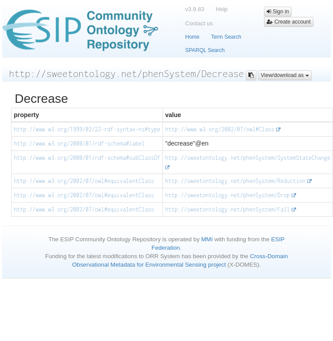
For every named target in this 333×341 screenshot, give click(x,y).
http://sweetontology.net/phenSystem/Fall (227, 209)
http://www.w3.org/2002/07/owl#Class (219, 129)
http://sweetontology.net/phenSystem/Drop (227, 195)
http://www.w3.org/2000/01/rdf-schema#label (79, 143)
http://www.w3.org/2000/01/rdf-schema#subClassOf (87, 157)
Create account (289, 22)
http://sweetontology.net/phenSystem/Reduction (235, 181)
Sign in (278, 11)
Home (192, 37)
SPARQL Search (205, 50)
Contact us (199, 23)
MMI (207, 239)
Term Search (226, 37)
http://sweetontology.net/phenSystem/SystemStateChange (247, 157)
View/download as (285, 75)
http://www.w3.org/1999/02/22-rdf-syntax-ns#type (87, 129)
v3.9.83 (194, 9)
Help (222, 9)
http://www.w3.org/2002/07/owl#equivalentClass (84, 181)
